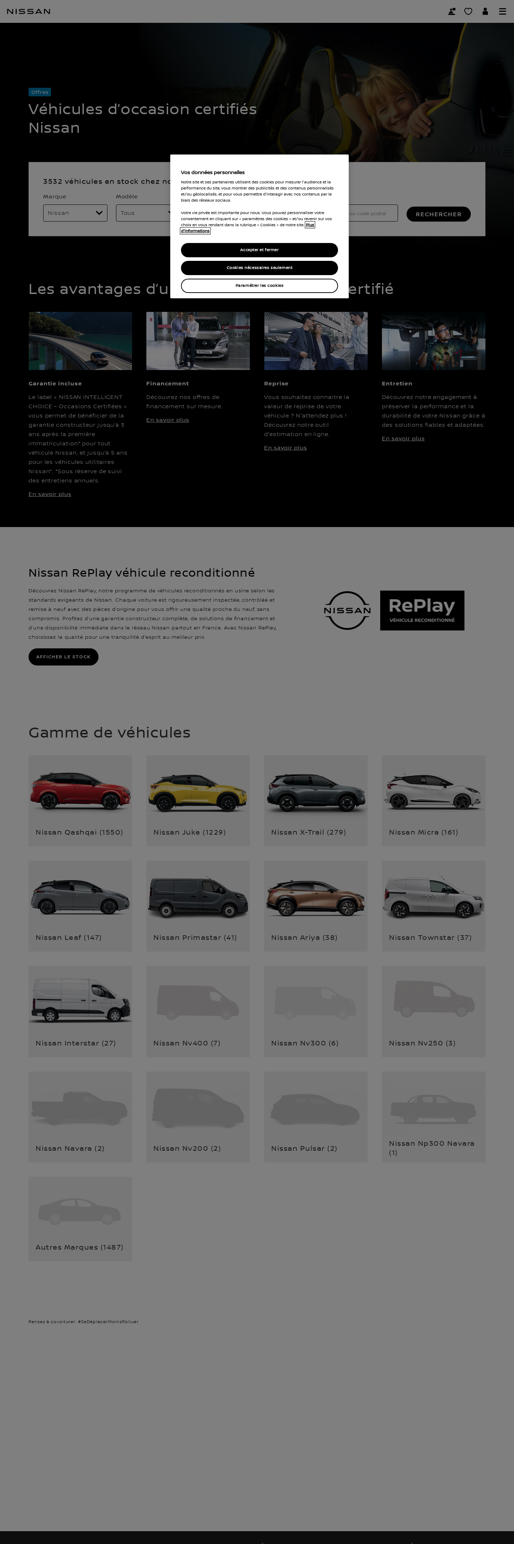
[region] (259, 226)
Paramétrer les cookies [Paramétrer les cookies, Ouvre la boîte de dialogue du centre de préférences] (260, 285)
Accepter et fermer (259, 250)
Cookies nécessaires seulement (260, 267)
